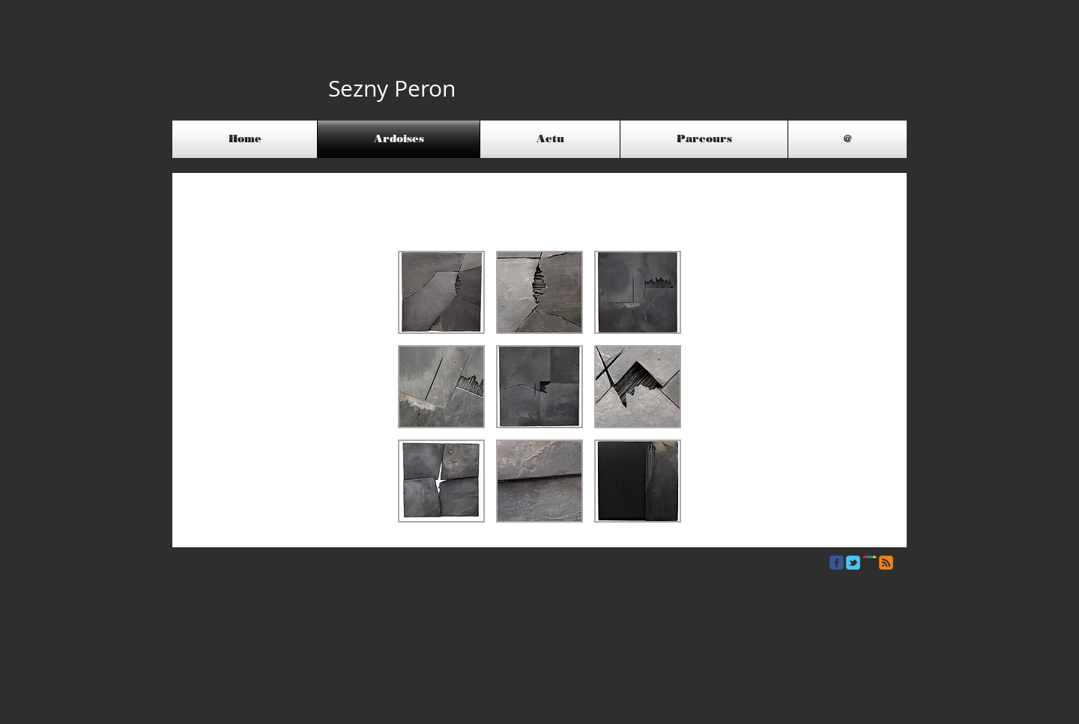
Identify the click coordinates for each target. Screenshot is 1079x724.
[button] (441, 292)
